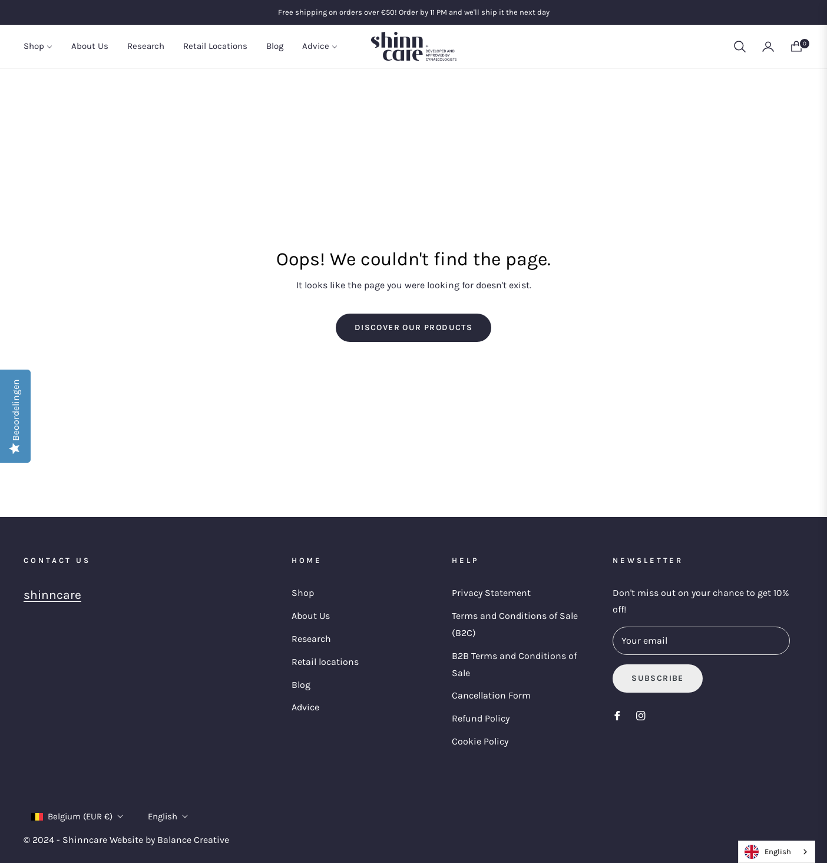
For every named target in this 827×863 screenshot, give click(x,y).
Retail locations (325, 661)
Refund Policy (481, 718)
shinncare (52, 595)
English (168, 816)
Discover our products (413, 327)
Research (311, 638)
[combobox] (776, 852)
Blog (301, 684)
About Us (311, 615)
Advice (305, 707)
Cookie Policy (480, 741)
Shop (303, 592)
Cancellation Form (491, 695)
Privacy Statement (491, 592)
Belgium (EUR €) (77, 816)
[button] (740, 46)
